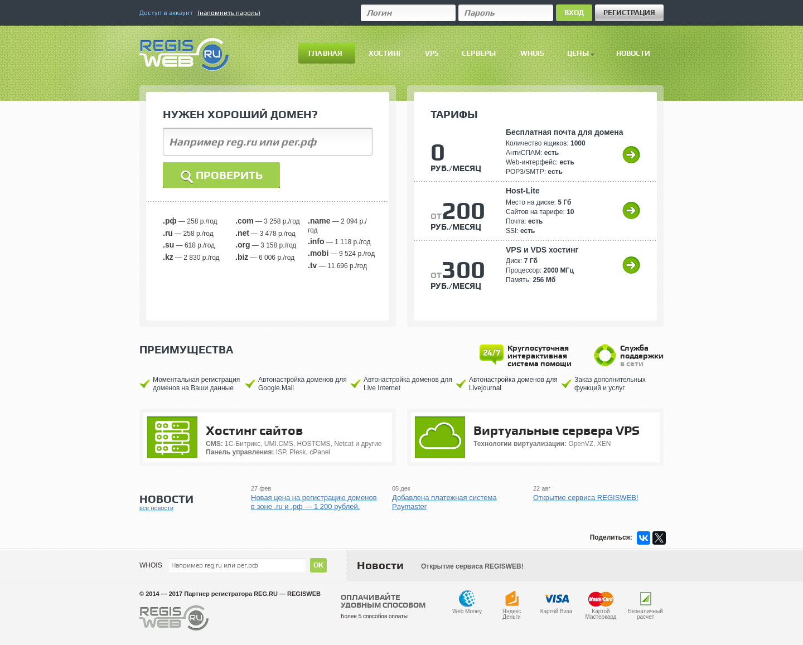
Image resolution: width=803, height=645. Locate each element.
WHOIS (150, 565)
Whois (532, 53)
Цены (580, 53)
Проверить (222, 177)
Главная (325, 53)
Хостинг (386, 53)
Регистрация (629, 12)
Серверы (479, 53)
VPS (432, 53)
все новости (156, 508)
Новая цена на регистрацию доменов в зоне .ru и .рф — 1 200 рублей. (314, 502)
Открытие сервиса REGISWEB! (585, 497)
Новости (633, 53)
